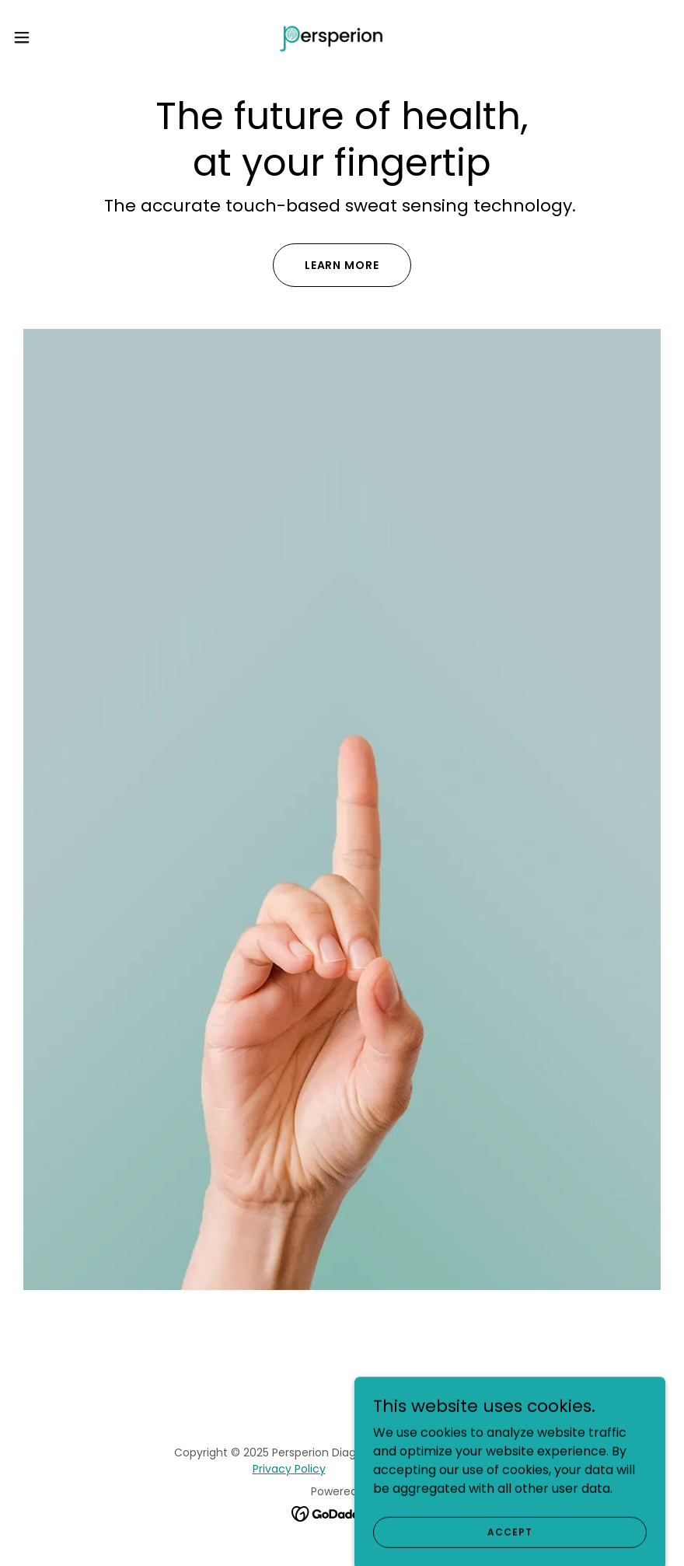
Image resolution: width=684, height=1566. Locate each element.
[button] (56, 37)
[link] (342, 37)
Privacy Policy (289, 1469)
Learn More (342, 265)
